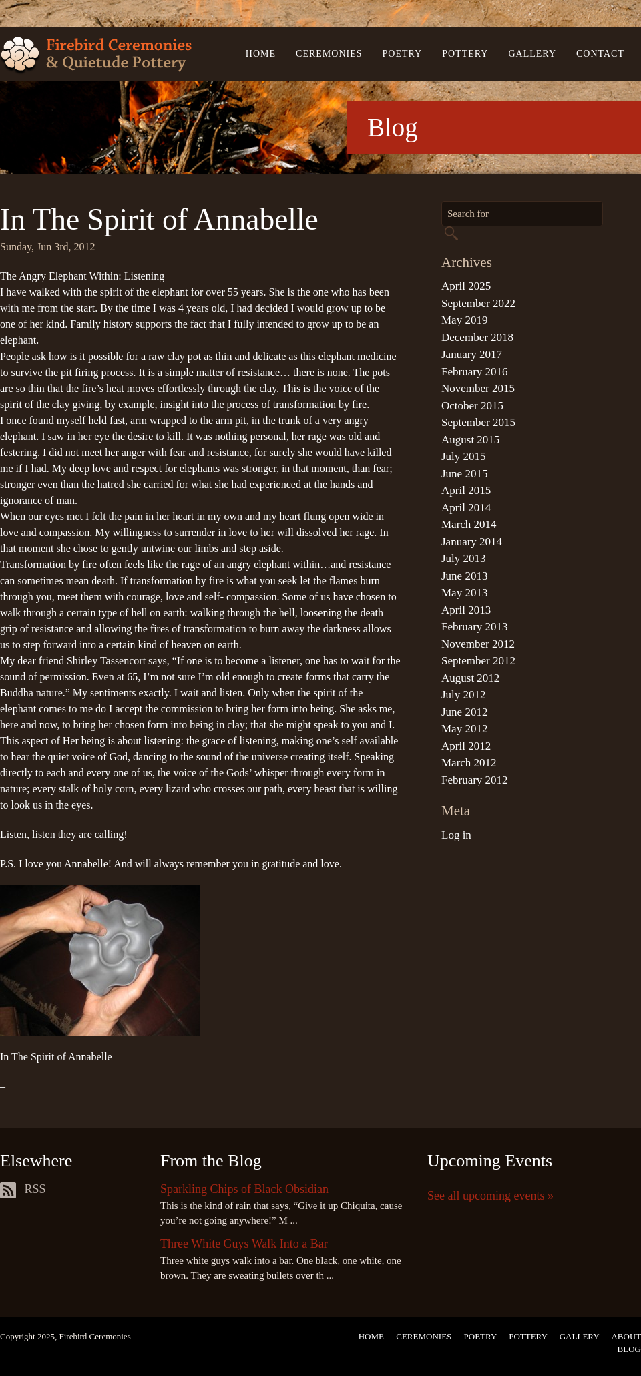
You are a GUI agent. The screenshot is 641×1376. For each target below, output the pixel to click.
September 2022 (478, 303)
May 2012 (464, 728)
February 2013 (474, 626)
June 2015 (464, 473)
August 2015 (470, 439)
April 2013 (466, 610)
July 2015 (463, 456)
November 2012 (478, 644)
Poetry (403, 54)
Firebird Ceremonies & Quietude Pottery (96, 56)
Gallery (532, 54)
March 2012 (469, 762)
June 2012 (464, 712)
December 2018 (477, 337)
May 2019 (464, 320)
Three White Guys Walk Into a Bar (244, 1243)
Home (261, 54)
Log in (456, 835)
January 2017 (471, 354)
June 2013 (464, 575)
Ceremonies (329, 54)
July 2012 (463, 694)
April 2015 (466, 490)
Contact (600, 54)
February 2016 (474, 371)
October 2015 (472, 405)
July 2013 (463, 558)
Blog (629, 1349)
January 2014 (471, 541)
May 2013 (464, 592)
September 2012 (478, 660)
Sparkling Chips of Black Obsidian (244, 1189)
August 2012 (470, 678)
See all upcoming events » (490, 1195)
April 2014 (466, 507)
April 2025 (466, 286)
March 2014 (469, 524)
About (626, 1336)
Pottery (465, 54)
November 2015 (478, 388)
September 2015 (478, 422)
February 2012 (474, 780)
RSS (23, 1189)
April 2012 (466, 746)
